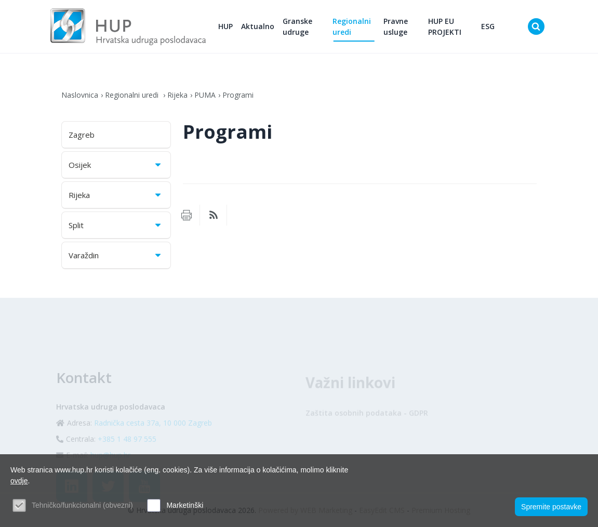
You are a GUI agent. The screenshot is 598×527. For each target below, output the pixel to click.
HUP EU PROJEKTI (444, 26)
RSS (213, 215)
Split (116, 225)
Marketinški (184, 505)
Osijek (116, 165)
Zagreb (82, 134)
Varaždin (116, 255)
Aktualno (257, 26)
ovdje (19, 481)
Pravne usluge (395, 26)
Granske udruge (297, 26)
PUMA (205, 95)
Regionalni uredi (352, 26)
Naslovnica (79, 95)
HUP (225, 26)
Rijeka (177, 95)
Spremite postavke (551, 507)
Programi (238, 95)
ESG (488, 26)
